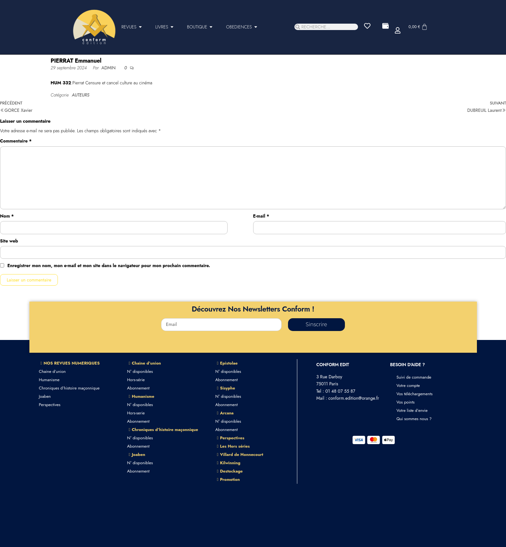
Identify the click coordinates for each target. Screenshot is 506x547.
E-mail (261, 216)
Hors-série (136, 380)
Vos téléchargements (414, 394)
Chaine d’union (52, 371)
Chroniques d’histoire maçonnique (69, 388)
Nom (7, 216)
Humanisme (49, 380)
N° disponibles (140, 371)
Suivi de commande (413, 377)
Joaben (45, 396)
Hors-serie (136, 413)
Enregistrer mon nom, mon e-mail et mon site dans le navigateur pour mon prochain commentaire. (108, 265)
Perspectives (49, 405)
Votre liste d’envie (412, 410)
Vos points (405, 402)
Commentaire (16, 141)
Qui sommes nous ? (414, 419)
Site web (9, 241)
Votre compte (408, 385)
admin (109, 68)
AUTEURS (81, 95)
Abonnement (138, 388)
